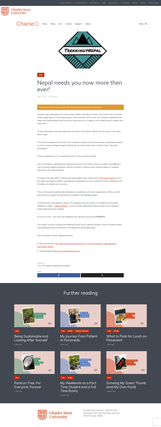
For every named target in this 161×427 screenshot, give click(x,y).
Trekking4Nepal (60, 206)
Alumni (135, 3)
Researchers (113, 3)
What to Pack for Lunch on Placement (126, 338)
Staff (103, 3)
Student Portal (154, 3)
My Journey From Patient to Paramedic (78, 338)
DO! (43, 265)
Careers (68, 24)
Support (78, 24)
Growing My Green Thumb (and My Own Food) (126, 385)
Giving (143, 3)
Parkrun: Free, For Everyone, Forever (27, 385)
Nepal (48, 265)
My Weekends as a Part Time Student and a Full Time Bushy (78, 387)
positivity (67, 265)
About (87, 24)
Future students (66, 3)
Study (53, 24)
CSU (39, 265)
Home (44, 24)
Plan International (107, 178)
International (94, 3)
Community (125, 3)
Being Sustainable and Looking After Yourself (31, 338)
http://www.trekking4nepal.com (66, 251)
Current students (80, 3)
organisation (57, 265)
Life (60, 24)
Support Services (82, 331)
